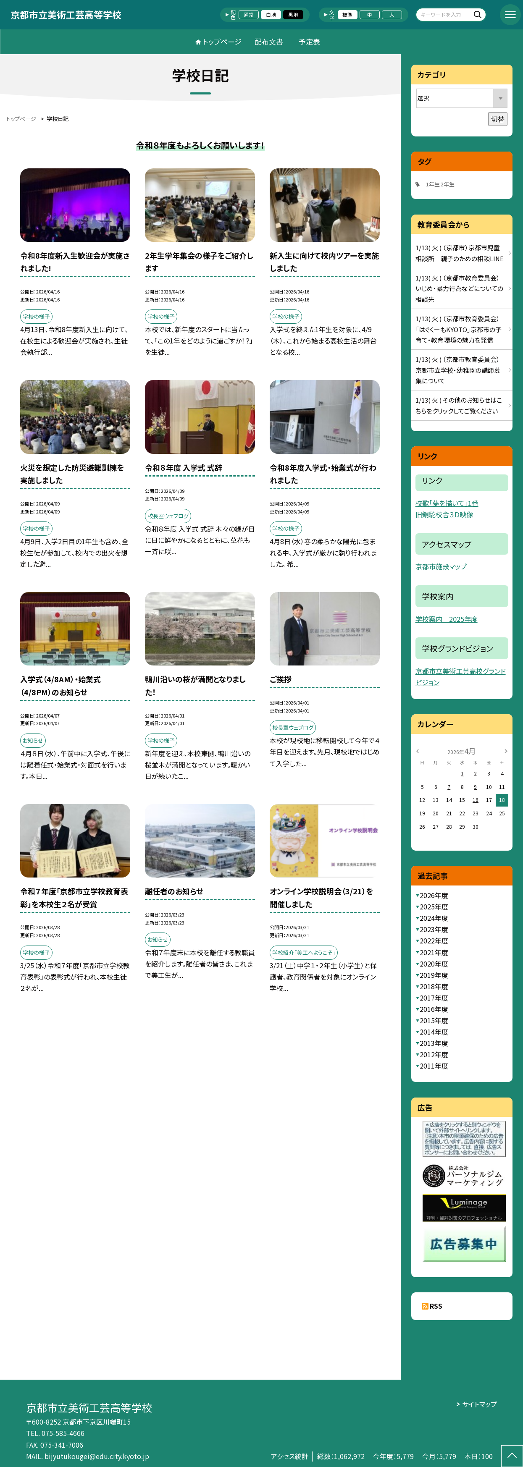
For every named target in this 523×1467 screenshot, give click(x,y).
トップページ (222, 41)
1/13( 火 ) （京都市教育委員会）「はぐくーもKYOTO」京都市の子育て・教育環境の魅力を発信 (458, 329)
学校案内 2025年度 (446, 619)
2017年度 (434, 998)
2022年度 (434, 941)
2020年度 (434, 964)
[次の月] (506, 750)
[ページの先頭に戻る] (512, 1456)
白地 (271, 14)
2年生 (448, 184)
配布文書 (269, 41)
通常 (249, 14)
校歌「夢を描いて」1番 (446, 503)
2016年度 (434, 1009)
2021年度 (434, 952)
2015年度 (434, 1020)
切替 (498, 119)
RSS (436, 1306)
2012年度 (434, 1054)
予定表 (309, 41)
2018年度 (434, 986)
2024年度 (434, 918)
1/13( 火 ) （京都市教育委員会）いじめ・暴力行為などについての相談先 (459, 288)
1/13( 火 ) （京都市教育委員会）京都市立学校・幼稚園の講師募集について (457, 370)
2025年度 (434, 907)
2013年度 (434, 1043)
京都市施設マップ (441, 566)
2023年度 (434, 929)
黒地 (293, 14)
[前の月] (417, 750)
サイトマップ (479, 1404)
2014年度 (434, 1032)
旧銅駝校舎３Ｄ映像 (444, 514)
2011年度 (434, 1066)
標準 (347, 14)
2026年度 (434, 895)
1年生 (433, 184)
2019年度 (434, 975)
